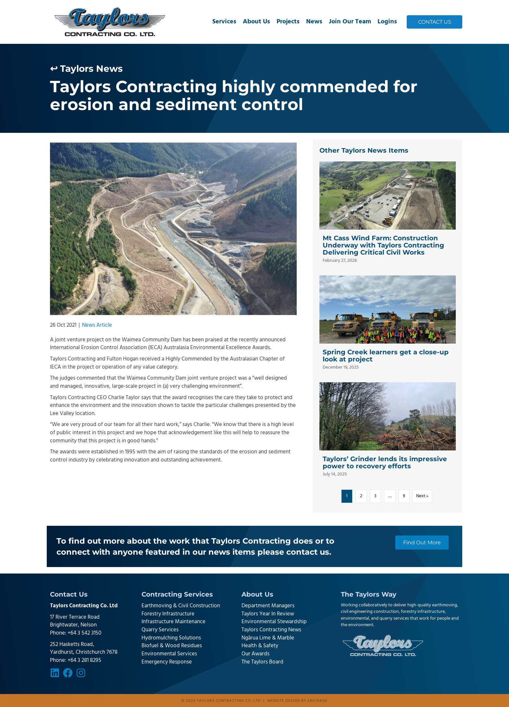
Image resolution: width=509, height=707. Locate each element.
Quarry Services (160, 629)
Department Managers (268, 605)
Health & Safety (260, 645)
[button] (55, 673)
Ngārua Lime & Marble (268, 638)
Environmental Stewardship (274, 621)
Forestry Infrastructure (168, 614)
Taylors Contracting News (271, 629)
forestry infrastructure (423, 611)
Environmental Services (169, 654)
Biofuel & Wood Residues (172, 645)
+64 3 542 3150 (84, 633)
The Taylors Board (262, 662)
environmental (355, 618)
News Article (97, 325)
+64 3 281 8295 (84, 660)
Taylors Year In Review (268, 614)
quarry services (394, 618)
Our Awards (255, 654)
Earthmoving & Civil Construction (181, 605)
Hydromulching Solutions (171, 638)
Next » (422, 496)
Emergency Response (167, 662)
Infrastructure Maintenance (173, 621)
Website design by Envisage (297, 701)
